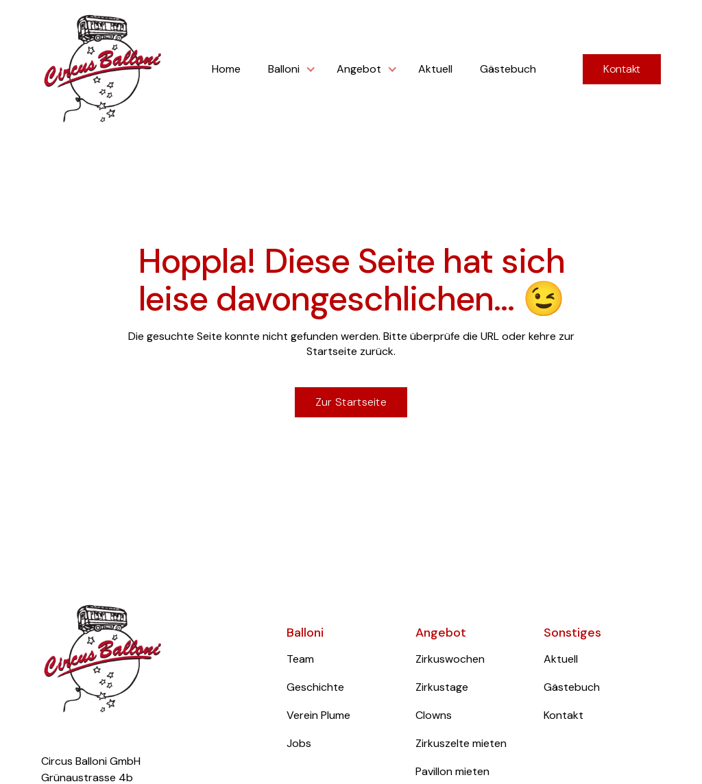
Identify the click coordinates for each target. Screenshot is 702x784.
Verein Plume (318, 715)
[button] (288, 69)
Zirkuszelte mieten (461, 743)
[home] (103, 69)
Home (226, 69)
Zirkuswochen (450, 659)
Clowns (433, 715)
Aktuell (435, 69)
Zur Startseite (351, 402)
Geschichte (315, 687)
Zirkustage (441, 687)
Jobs (299, 743)
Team (300, 659)
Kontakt (621, 69)
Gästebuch (508, 69)
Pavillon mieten (452, 771)
